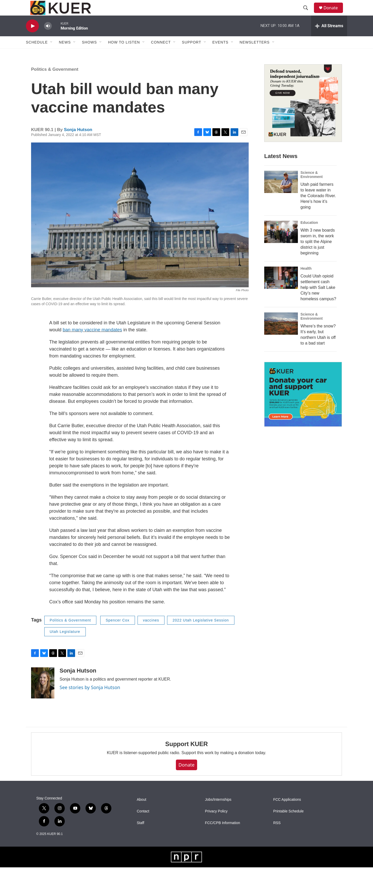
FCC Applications (287, 811)
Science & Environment (311, 186)
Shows (89, 54)
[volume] (48, 38)
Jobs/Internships (218, 811)
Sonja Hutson (78, 141)
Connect (161, 54)
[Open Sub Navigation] (51, 54)
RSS (277, 835)
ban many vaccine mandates (92, 341)
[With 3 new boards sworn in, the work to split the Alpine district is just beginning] (281, 243)
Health (306, 280)
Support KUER (186, 755)
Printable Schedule (288, 823)
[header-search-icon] (308, 13)
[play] (32, 38)
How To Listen (124, 54)
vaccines (151, 632)
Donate (334, 13)
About (141, 811)
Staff (140, 835)
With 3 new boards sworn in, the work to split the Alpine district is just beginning (317, 253)
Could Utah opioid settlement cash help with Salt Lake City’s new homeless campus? (318, 299)
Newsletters (255, 54)
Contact (143, 823)
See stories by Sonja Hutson (90, 699)
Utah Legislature (65, 643)
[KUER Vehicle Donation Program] (303, 406)
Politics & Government (54, 80)
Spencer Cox (118, 632)
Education (309, 234)
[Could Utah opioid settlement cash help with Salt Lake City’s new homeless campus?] (281, 289)
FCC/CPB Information (222, 835)
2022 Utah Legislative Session (201, 632)
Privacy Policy (216, 823)
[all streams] (329, 37)
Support (191, 54)
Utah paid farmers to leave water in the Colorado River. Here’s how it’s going (318, 207)
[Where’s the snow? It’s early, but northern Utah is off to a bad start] (281, 335)
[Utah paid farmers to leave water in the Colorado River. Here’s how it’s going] (281, 193)
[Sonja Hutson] (42, 694)
